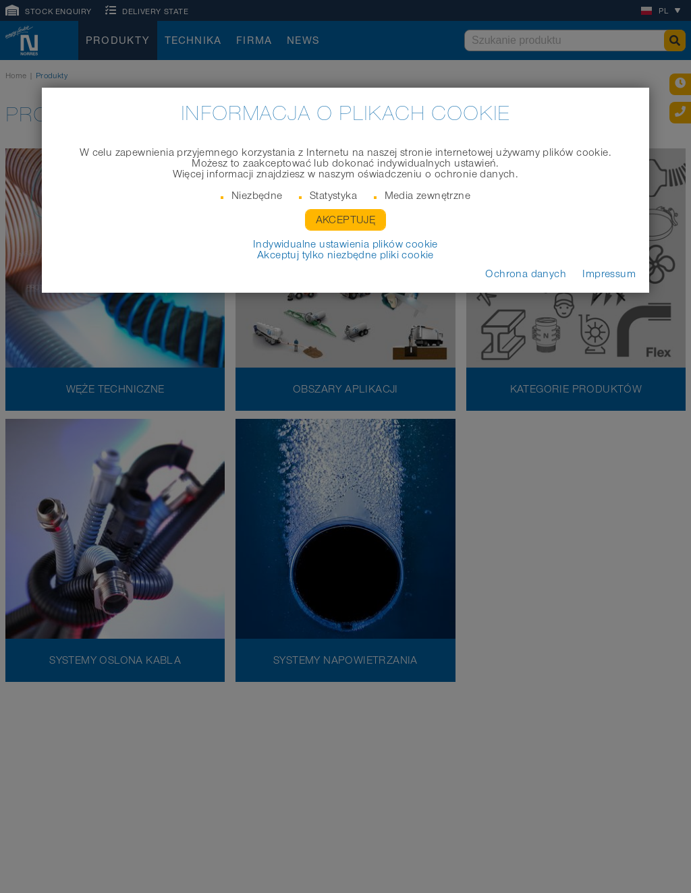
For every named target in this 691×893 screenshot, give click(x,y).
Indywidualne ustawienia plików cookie (345, 244)
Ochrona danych (525, 274)
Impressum (609, 274)
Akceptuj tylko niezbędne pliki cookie (345, 255)
